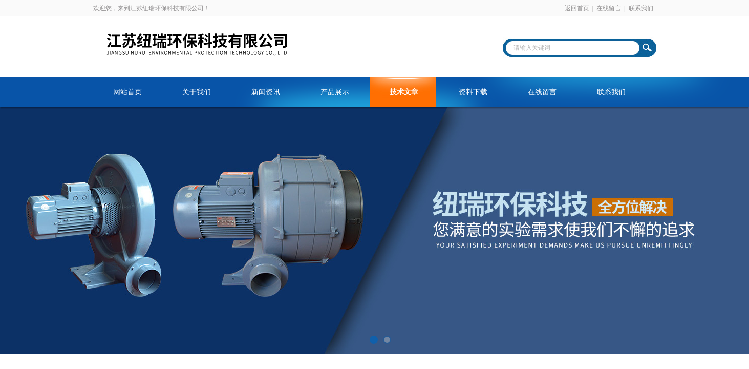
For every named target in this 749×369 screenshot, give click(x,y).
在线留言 (608, 8)
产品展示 (334, 92)
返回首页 (577, 8)
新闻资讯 (265, 92)
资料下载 (473, 92)
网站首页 (127, 92)
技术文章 (404, 92)
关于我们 (196, 92)
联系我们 (641, 8)
